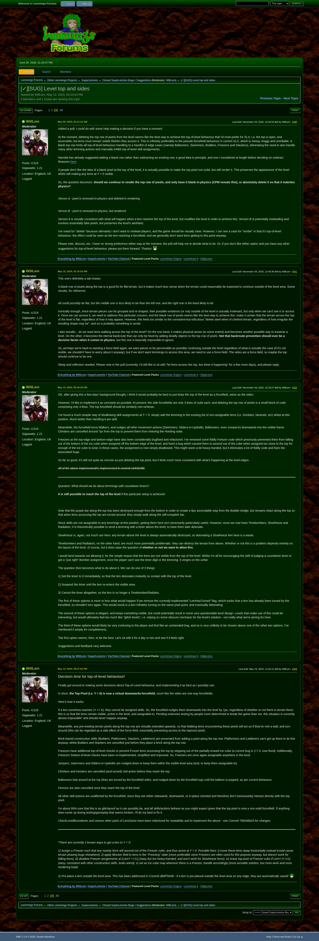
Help (268, 936)
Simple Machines (46, 936)
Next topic (291, 98)
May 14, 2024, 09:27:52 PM (72, 668)
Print (295, 110)
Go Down (25, 110)
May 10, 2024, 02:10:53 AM (72, 271)
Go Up (23, 896)
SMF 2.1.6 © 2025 (25, 936)
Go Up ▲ (298, 936)
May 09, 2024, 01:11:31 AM (72, 121)
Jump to (246, 912)
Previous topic (270, 98)
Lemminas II (191, 258)
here (73, 161)
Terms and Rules (282, 936)
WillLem (170, 80)
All (61, 110)
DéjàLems (206, 258)
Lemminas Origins (170, 258)
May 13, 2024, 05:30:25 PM (72, 387)
